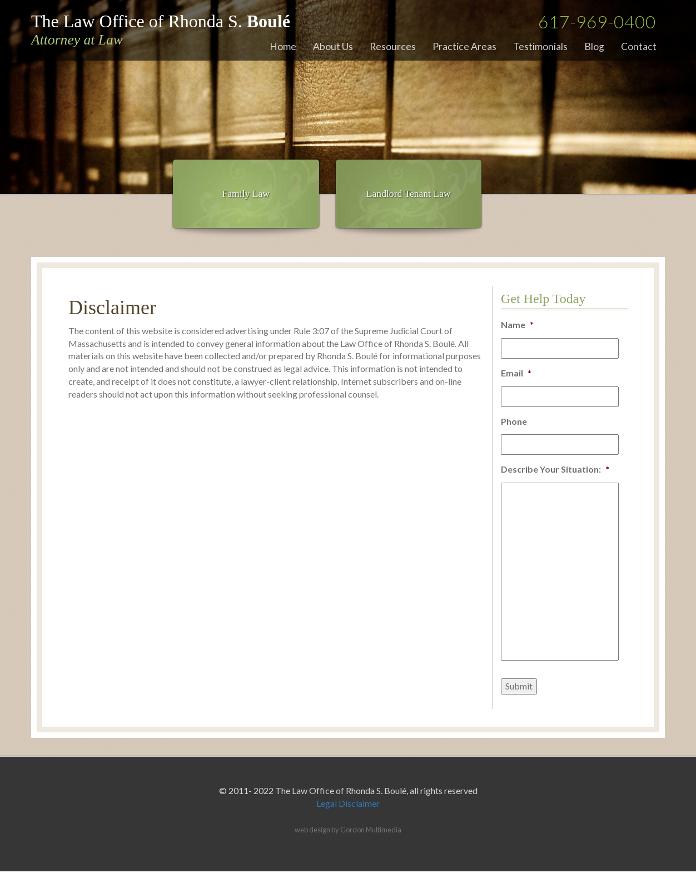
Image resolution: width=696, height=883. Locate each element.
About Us (333, 46)
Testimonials (540, 46)
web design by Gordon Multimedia (348, 829)
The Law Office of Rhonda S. (160, 29)
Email (516, 373)
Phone (514, 421)
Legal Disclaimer (348, 803)
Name (517, 324)
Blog (594, 46)
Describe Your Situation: (555, 469)
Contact (639, 46)
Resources (393, 46)
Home (283, 46)
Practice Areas (464, 46)
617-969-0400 (597, 21)
